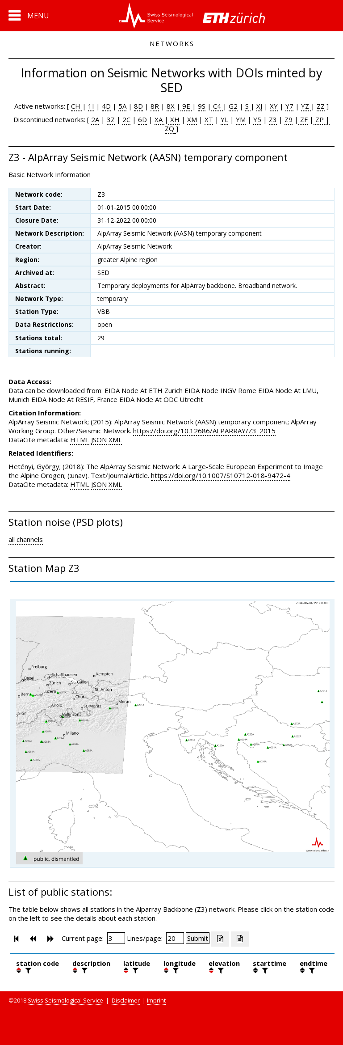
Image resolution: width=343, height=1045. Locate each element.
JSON (99, 439)
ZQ (169, 128)
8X (171, 106)
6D (142, 119)
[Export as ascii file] (240, 939)
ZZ (321, 106)
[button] (28, 16)
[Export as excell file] (220, 939)
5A (122, 106)
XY (274, 106)
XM (192, 119)
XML (115, 439)
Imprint (156, 1000)
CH (76, 106)
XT (209, 119)
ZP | (322, 119)
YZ (306, 106)
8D (138, 106)
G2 (233, 106)
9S (201, 106)
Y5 (257, 119)
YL (224, 119)
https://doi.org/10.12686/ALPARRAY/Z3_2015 (204, 430)
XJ (259, 106)
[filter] (27, 970)
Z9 (288, 119)
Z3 (273, 119)
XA (159, 119)
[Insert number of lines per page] (175, 938)
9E (186, 106)
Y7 (289, 106)
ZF (303, 119)
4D (106, 106)
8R (155, 106)
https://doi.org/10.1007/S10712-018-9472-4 (220, 475)
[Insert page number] (116, 938)
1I (91, 106)
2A (95, 119)
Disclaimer (126, 1000)
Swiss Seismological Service (65, 1000)
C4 (217, 106)
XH (174, 119)
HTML (79, 439)
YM (241, 119)
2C (126, 119)
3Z (111, 119)
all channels (25, 539)
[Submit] (197, 938)
